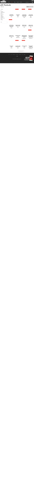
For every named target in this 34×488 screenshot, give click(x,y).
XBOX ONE (2, 17)
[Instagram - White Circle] (33, 0)
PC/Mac (1, 15)
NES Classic (2, 14)
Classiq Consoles (3, 12)
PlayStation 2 (2, 16)
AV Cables (2, 11)
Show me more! (21, 51)
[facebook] (16, 56)
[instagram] (17, 56)
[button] (32, 2)
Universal (2, 19)
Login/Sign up (27, 2)
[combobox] (29, 6)
